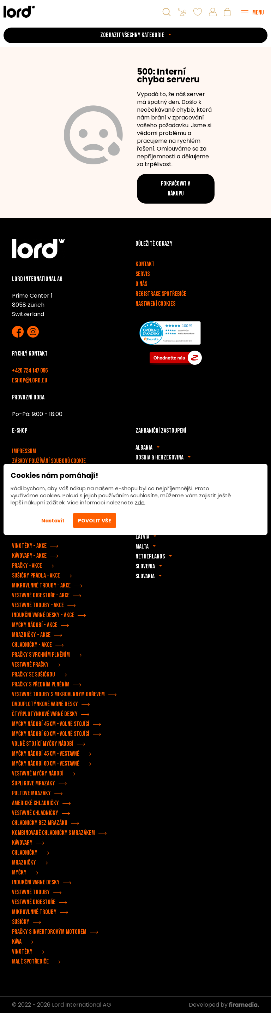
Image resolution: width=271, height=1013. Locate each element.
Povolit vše (94, 520)
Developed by (224, 1005)
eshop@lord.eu (29, 380)
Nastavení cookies (155, 304)
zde (140, 502)
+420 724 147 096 (30, 370)
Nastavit (53, 520)
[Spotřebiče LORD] (19, 11)
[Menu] (252, 12)
